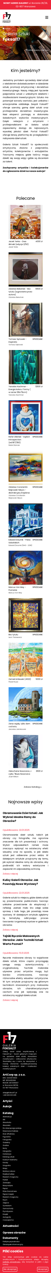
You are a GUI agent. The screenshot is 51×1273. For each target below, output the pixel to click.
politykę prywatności (11, 1262)
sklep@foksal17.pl (10, 1092)
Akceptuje (42, 1269)
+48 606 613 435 (9, 1095)
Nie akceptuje (10, 1269)
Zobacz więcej (10, 873)
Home (7, 28)
